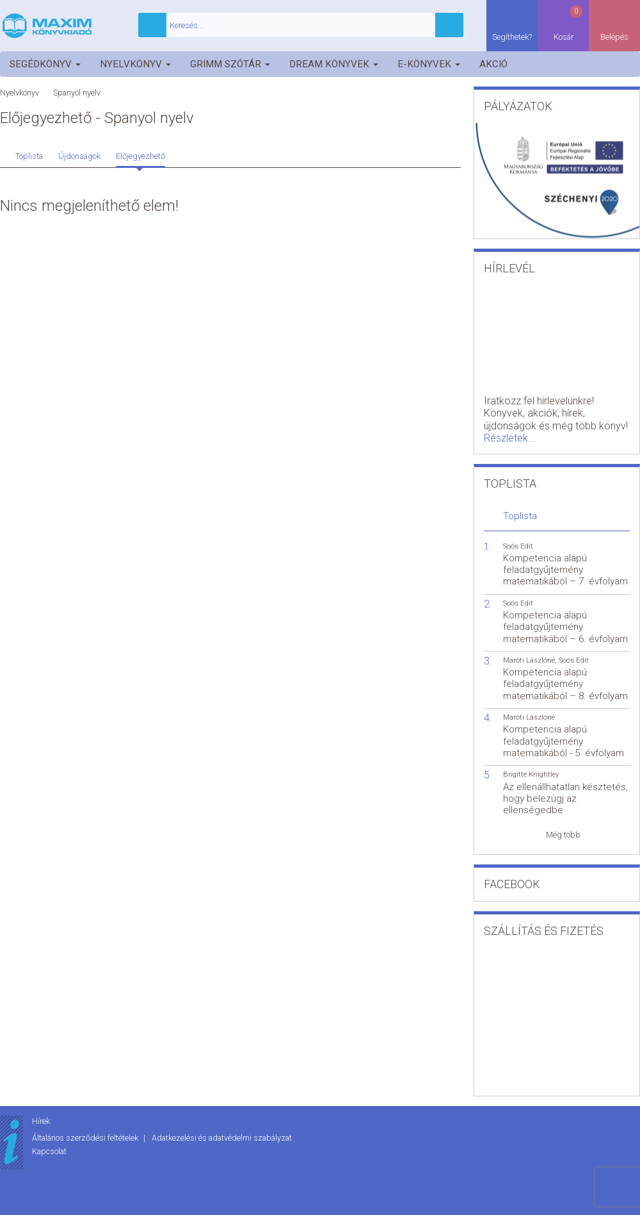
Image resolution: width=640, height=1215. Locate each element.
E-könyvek (428, 64)
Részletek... (510, 438)
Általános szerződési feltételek (86, 1138)
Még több (563, 834)
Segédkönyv (45, 64)
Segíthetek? (512, 37)
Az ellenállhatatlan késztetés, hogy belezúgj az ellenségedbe (565, 798)
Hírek (41, 1121)
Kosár (569, 23)
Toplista (29, 156)
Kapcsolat (49, 1151)
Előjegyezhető (140, 156)
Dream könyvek (333, 64)
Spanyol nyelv (76, 92)
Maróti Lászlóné (529, 660)
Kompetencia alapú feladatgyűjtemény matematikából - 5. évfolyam (563, 740)
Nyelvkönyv (135, 64)
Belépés (614, 37)
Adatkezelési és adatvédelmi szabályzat (222, 1138)
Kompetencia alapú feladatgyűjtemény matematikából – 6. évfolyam (565, 626)
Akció (493, 64)
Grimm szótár (230, 64)
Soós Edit (518, 546)
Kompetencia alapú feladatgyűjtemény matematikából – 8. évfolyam (565, 683)
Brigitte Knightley (531, 774)
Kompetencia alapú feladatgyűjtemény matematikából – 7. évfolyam (565, 569)
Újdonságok (79, 156)
